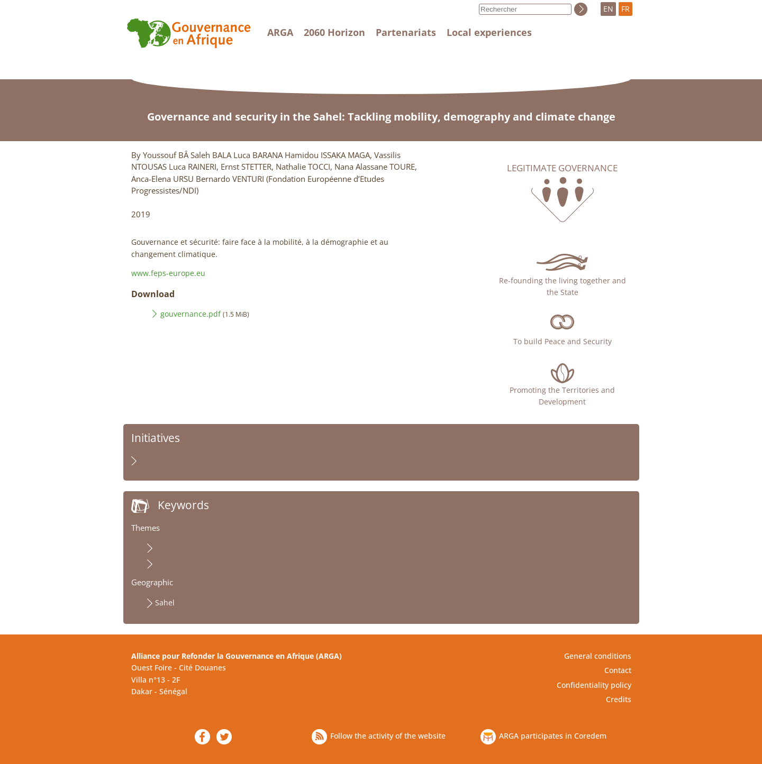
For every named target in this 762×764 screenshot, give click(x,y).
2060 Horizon (334, 32)
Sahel (165, 602)
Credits (618, 699)
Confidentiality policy (594, 685)
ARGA (280, 32)
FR (625, 9)
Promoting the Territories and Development (562, 396)
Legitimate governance (562, 168)
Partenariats (406, 32)
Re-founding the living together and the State (562, 286)
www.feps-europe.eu (168, 273)
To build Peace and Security (562, 341)
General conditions (597, 656)
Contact (617, 670)
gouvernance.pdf (190, 314)
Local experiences (489, 32)
